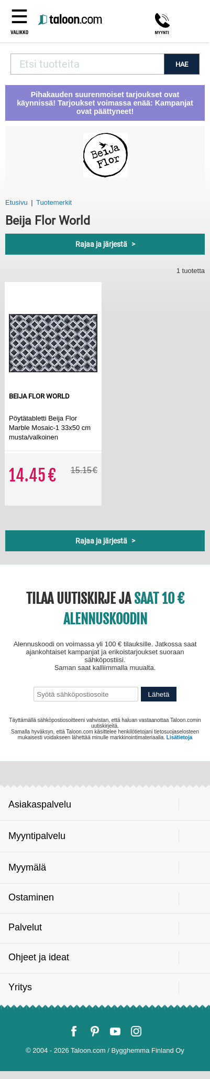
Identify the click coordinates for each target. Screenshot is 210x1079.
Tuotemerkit (54, 202)
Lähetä (159, 694)
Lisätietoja (179, 737)
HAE (181, 64)
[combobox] (87, 64)
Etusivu (16, 202)
